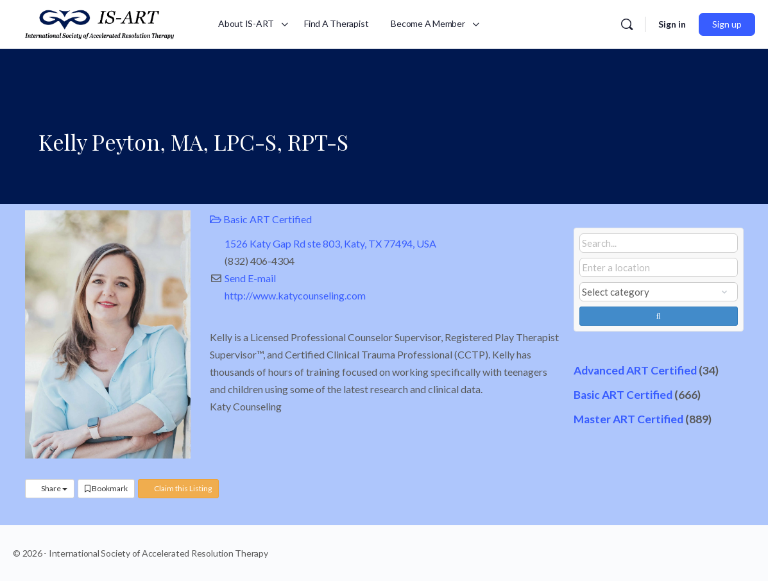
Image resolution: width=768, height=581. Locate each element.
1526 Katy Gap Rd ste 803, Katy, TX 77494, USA (330, 243)
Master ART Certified (628, 419)
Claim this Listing (178, 488)
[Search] (627, 24)
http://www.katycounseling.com (295, 295)
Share (49, 488)
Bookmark (106, 488)
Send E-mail (250, 278)
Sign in (672, 24)
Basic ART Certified (261, 219)
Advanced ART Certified (635, 370)
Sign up (727, 24)
